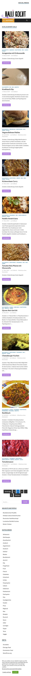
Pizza (4, 605)
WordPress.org (7, 653)
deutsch (5, 560)
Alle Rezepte (5, 50)
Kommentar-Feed (8, 650)
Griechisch (16, 307)
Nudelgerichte (22, 215)
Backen (5, 554)
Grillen (5, 580)
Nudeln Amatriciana (10, 218)
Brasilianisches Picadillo (9, 512)
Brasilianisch (6, 557)
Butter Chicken (7, 524)
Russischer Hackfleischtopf (10, 518)
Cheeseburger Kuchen (10, 356)
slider (26, 50)
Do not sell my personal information (11, 669)
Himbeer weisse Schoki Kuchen (12, 515)
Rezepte (17, 87)
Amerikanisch (7, 540)
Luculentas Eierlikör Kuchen (11, 521)
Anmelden (6, 644)
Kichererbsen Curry (9, 181)
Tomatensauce (7, 462)
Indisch (18, 178)
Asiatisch (12, 50)
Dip (10, 87)
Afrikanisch (6, 534)
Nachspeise (6, 594)
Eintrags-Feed (7, 647)
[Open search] (27, 20)
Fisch (4, 568)
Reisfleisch (6, 413)
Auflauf (5, 551)
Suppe (4, 628)
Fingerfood (12, 129)
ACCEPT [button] (15, 672)
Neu (23, 50)
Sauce (21, 459)
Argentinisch (6, 546)
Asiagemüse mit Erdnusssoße (13, 53)
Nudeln (4, 216)
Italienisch (12, 215)
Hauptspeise (18, 50)
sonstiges (5, 625)
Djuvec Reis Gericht (9, 310)
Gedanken (16, 409)
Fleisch (11, 307)
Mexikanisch (5, 410)
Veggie (3, 51)
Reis (25, 178)
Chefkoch (15, 55)
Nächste (17, 495)
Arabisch (5, 543)
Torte (4, 631)
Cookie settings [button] (6, 672)
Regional (11, 410)
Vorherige (8, 491)
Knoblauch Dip (8, 89)
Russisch (5, 617)
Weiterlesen (6, 62)
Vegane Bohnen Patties (11, 132)
